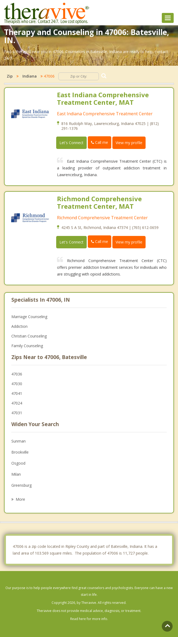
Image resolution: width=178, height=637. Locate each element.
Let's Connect (71, 142)
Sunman (18, 441)
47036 (16, 374)
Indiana (29, 76)
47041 (16, 393)
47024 (16, 403)
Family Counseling (27, 345)
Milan (16, 474)
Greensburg (21, 485)
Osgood (18, 463)
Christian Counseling (29, 336)
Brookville (20, 452)
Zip (10, 76)
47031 (16, 412)
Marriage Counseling (29, 316)
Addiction (19, 326)
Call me (99, 142)
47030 (16, 383)
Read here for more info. (89, 619)
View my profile (129, 142)
